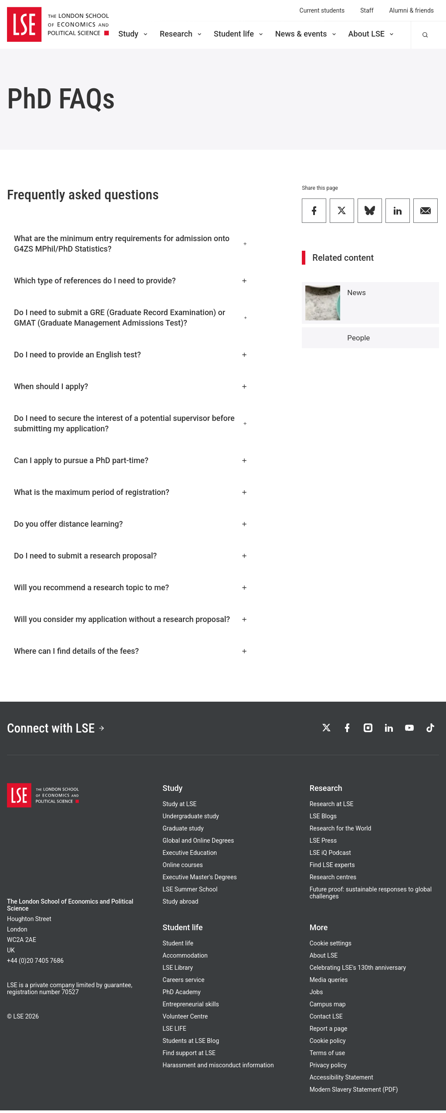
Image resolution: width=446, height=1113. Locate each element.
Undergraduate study (190, 818)
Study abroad (180, 904)
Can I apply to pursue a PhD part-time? (131, 460)
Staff (366, 10)
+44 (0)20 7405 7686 (35, 963)
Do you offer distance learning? (131, 523)
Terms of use (327, 1055)
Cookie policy (328, 1043)
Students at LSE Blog (190, 1043)
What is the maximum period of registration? (131, 492)
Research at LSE (332, 806)
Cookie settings (330, 945)
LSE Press (323, 843)
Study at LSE (179, 806)
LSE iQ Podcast (330, 855)
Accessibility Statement (341, 1079)
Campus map (328, 1006)
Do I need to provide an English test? (131, 354)
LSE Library (177, 970)
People (358, 337)
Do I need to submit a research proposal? (131, 555)
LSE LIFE (174, 1031)
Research (181, 33)
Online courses (182, 867)
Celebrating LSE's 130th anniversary (358, 970)
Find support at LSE (188, 1055)
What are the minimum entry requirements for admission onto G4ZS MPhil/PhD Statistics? (131, 243)
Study (133, 33)
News (356, 292)
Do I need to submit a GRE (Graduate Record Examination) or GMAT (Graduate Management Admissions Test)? (131, 317)
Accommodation (184, 958)
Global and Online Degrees (198, 843)
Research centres (333, 879)
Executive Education (189, 855)
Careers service (183, 982)
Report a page (329, 1031)
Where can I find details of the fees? (131, 651)
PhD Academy (181, 994)
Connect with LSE (60, 729)
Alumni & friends (411, 10)
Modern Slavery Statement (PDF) (354, 1092)
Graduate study (182, 830)
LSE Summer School (189, 891)
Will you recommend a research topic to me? (131, 587)
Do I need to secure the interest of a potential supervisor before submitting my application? (131, 423)
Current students (322, 10)
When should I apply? (131, 386)
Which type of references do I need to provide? (131, 280)
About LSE (371, 33)
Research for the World (341, 830)
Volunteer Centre (185, 1018)
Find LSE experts (332, 867)
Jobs (316, 994)
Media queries (329, 982)
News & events (306, 33)
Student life (239, 33)
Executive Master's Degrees (199, 879)
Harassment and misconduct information (218, 1067)
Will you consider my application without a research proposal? (131, 619)
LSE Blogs (323, 818)
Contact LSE (326, 1018)
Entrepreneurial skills (190, 1006)
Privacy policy (328, 1067)
